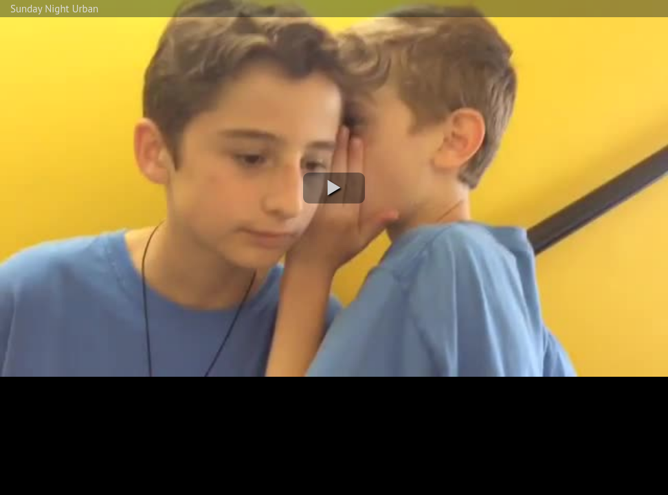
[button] (334, 188)
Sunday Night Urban (54, 8)
